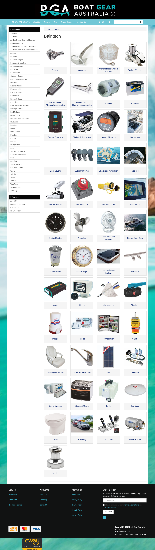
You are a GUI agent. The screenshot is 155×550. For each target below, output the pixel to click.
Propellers (14, 102)
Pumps (13, 138)
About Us (36, 22)
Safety (12, 148)
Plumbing (13, 135)
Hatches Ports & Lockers (19, 119)
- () (102, 22)
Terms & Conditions (131, 505)
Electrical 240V (16, 92)
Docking (13, 83)
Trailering (13, 181)
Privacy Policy (76, 500)
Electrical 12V (15, 89)
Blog (55, 22)
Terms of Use (76, 495)
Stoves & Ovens (16, 168)
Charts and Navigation (18, 79)
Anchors (13, 37)
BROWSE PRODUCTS (21, 22)
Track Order (12, 500)
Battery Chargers (16, 60)
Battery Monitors (16, 66)
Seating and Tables (17, 151)
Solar (12, 158)
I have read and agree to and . (122, 506)
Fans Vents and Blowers (19, 105)
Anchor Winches (16, 43)
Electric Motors (16, 86)
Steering (13, 161)
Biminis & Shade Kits (18, 63)
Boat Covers (15, 73)
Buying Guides (67, 22)
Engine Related (16, 99)
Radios (13, 141)
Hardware (14, 122)
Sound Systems (16, 164)
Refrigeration (15, 145)
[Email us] (104, 517)
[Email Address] (125, 500)
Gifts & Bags (15, 115)
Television (14, 174)
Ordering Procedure (17, 204)
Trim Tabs (14, 184)
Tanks (12, 171)
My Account (12, 495)
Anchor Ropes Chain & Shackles (22, 40)
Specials (47, 22)
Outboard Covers (16, 76)
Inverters (13, 125)
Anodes (13, 53)
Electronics (14, 96)
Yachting (13, 191)
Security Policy (77, 510)
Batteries (13, 56)
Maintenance (15, 132)
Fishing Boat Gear (17, 109)
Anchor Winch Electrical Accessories (24, 47)
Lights (12, 128)
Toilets (12, 177)
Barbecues (14, 69)
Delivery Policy (77, 515)
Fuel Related (15, 112)
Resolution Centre (15, 505)
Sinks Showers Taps (18, 155)
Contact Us (81, 22)
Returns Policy (15, 211)
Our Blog (43, 500)
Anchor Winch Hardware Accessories (24, 50)
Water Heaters (15, 187)
